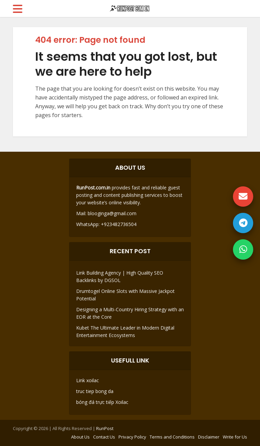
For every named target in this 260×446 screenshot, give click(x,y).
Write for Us (235, 437)
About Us (80, 437)
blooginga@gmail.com (112, 213)
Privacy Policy (132, 437)
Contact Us (104, 437)
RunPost (104, 428)
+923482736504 (118, 224)
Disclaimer (208, 437)
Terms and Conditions (172, 437)
